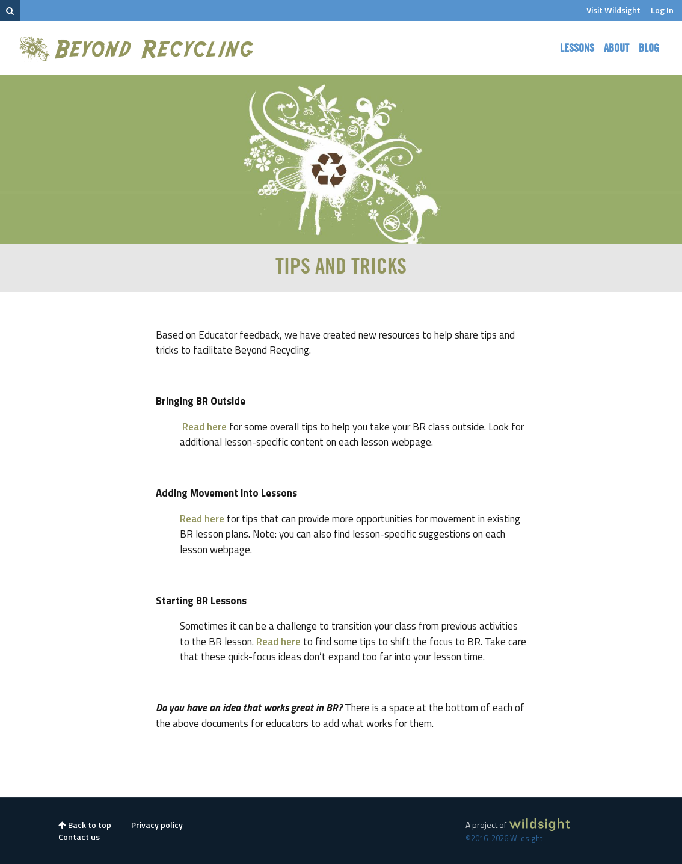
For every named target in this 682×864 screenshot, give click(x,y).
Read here (204, 427)
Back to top (84, 824)
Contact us (79, 836)
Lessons (577, 48)
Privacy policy (157, 824)
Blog (649, 48)
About (616, 48)
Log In (662, 10)
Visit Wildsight (613, 10)
